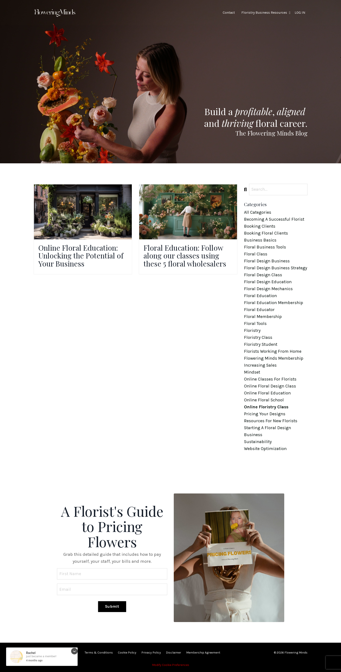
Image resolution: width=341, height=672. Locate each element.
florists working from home (272, 351)
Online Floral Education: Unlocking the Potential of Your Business (81, 257)
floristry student (260, 344)
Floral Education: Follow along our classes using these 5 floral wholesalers (188, 257)
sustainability (258, 441)
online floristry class (266, 406)
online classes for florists (270, 379)
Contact (229, 12)
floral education (260, 295)
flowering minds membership (273, 358)
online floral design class (270, 386)
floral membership (263, 316)
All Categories (257, 212)
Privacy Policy (151, 652)
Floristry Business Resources (265, 12)
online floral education (267, 393)
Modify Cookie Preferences (170, 665)
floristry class (258, 337)
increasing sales (260, 365)
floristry (252, 330)
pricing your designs (264, 413)
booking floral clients (266, 233)
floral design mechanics (268, 288)
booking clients (259, 226)
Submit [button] (112, 606)
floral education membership (273, 302)
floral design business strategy (275, 267)
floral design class (263, 274)
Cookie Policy (127, 652)
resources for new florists (270, 420)
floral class (255, 254)
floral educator (259, 309)
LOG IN (300, 12)
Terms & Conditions (99, 652)
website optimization (265, 448)
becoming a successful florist (274, 219)
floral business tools (265, 247)
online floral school (264, 399)
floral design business (267, 260)
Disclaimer (173, 652)
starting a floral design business (267, 431)
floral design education (268, 281)
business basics (260, 240)
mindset (252, 372)
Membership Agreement (203, 652)
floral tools (255, 323)
